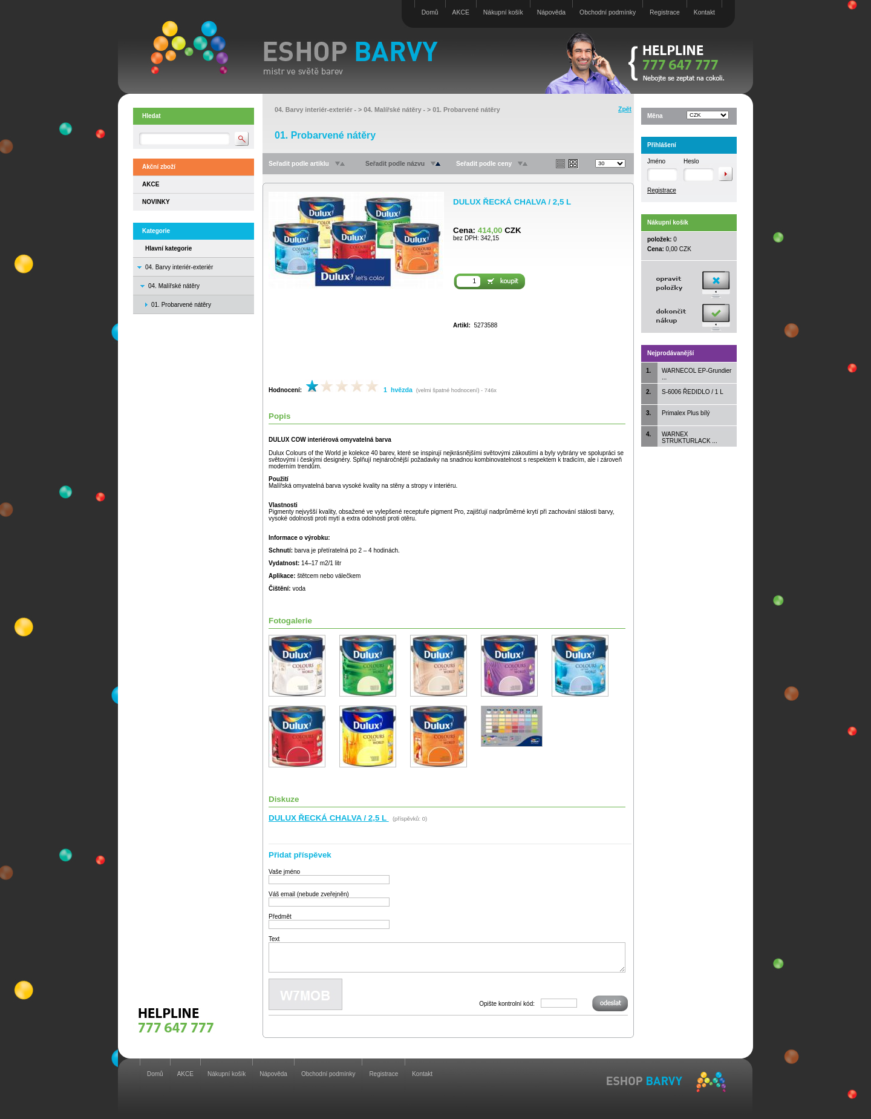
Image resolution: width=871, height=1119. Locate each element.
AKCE (460, 12)
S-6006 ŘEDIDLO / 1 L (692, 392)
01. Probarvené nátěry (466, 109)
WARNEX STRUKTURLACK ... (689, 437)
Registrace (665, 12)
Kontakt (704, 12)
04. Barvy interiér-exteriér (179, 267)
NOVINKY (156, 202)
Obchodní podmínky (607, 12)
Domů (430, 12)
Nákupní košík (503, 12)
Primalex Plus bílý (686, 413)
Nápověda (551, 12)
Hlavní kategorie (168, 248)
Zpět (624, 109)
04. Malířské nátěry (174, 286)
